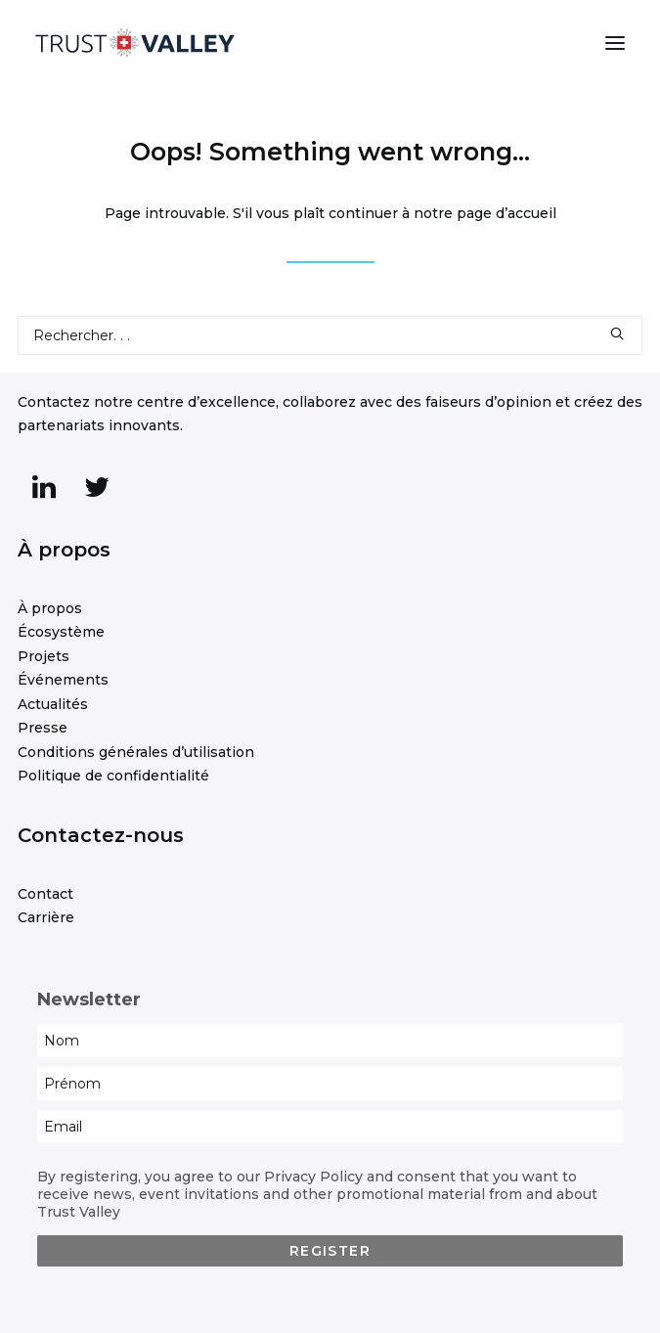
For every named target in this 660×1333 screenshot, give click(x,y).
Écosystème (61, 632)
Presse (42, 727)
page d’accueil (506, 213)
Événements (63, 680)
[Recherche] (330, 335)
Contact (45, 894)
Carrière (46, 917)
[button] (615, 43)
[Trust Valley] (135, 43)
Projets (43, 656)
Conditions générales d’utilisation (136, 752)
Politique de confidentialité (113, 775)
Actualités (53, 704)
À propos (50, 608)
